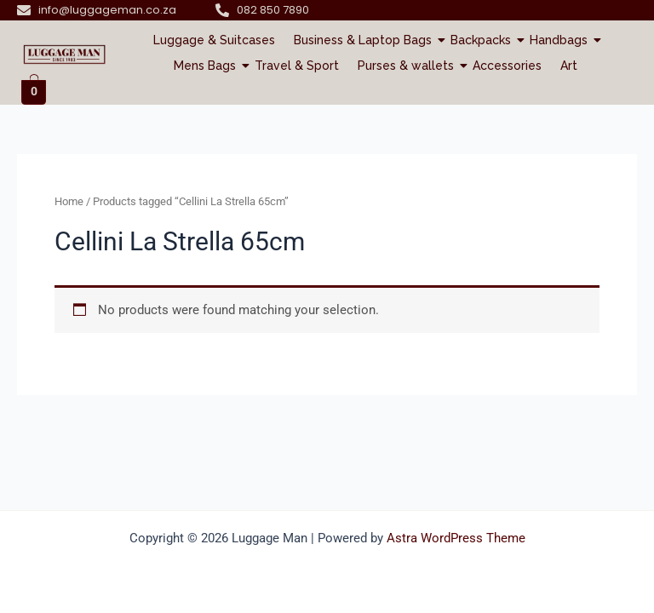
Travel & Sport (297, 65)
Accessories (507, 65)
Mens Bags (207, 65)
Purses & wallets (408, 65)
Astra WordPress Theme (456, 538)
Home (68, 201)
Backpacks (482, 40)
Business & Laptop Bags (365, 40)
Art (568, 65)
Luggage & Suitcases (214, 40)
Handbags (561, 40)
